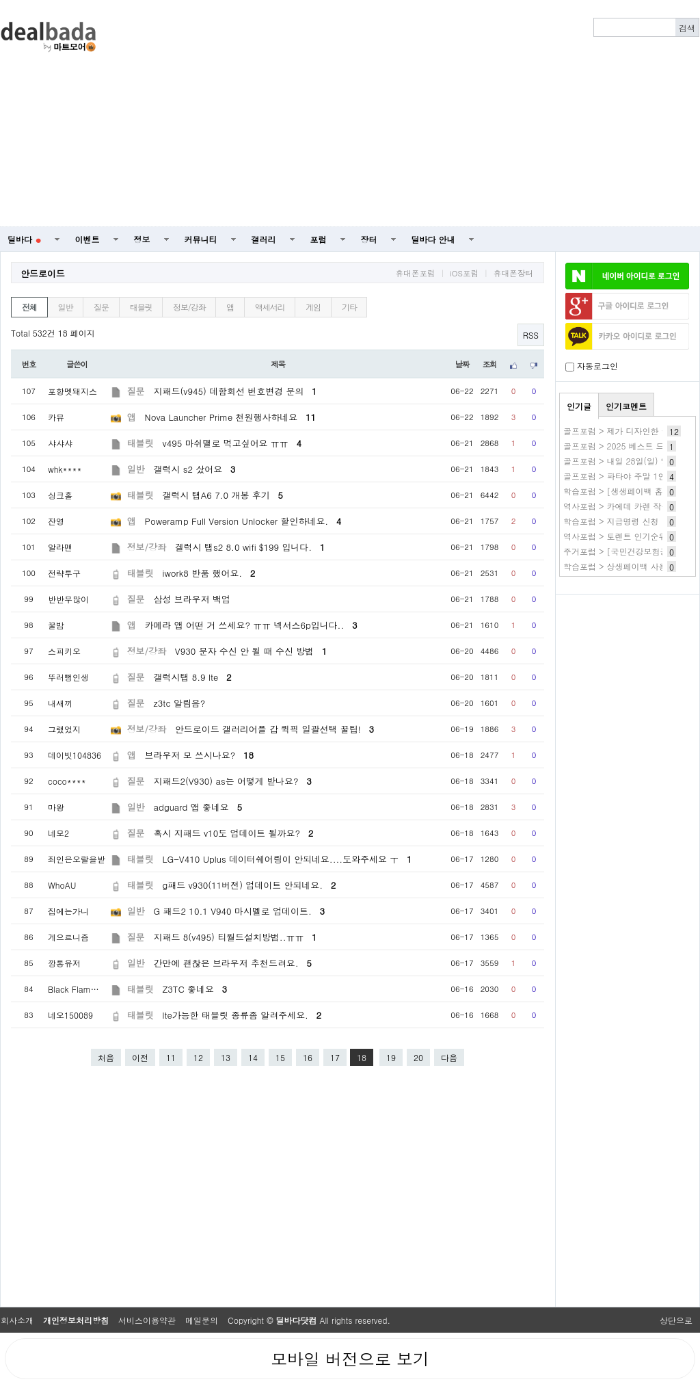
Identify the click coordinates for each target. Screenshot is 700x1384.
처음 (106, 1057)
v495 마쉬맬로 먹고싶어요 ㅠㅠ (232, 442)
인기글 (579, 406)
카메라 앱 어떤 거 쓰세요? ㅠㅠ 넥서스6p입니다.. (251, 624)
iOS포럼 (464, 272)
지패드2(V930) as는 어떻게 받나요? (233, 780)
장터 (369, 239)
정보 (142, 239)
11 (171, 1057)
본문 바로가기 (0, 0)
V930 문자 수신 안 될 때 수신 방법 (251, 650)
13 (225, 1057)
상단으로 (676, 1320)
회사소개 (17, 1320)
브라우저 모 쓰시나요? (199, 754)
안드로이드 (43, 273)
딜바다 (24, 239)
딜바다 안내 (433, 239)
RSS (531, 335)
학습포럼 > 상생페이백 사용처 (619, 566)
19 (391, 1057)
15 (280, 1057)
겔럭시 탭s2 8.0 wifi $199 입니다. (250, 546)
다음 (449, 1057)
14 (253, 1057)
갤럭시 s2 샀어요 (195, 468)
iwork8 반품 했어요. (209, 572)
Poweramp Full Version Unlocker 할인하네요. (243, 520)
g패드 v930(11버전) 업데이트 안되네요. (249, 884)
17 (335, 1057)
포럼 (318, 239)
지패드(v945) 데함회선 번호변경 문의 (235, 390)
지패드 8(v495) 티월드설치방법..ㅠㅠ (235, 936)
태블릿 (141, 307)
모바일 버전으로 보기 (350, 1358)
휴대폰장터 (513, 272)
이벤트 (87, 239)
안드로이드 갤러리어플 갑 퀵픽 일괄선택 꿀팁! (274, 728)
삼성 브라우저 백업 (192, 598)
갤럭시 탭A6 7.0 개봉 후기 (223, 494)
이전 (140, 1057)
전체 (29, 307)
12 (198, 1057)
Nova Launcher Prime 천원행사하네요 (230, 416)
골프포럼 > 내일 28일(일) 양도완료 (628, 461)
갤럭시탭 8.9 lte (193, 676)
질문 (101, 307)
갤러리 (264, 239)
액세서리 (269, 307)
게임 (313, 307)
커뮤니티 (201, 239)
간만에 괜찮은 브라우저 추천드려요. (233, 962)
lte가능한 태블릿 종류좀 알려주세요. (242, 1014)
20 (418, 1057)
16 (307, 1057)
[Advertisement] (453, 113)
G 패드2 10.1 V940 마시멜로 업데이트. (239, 910)
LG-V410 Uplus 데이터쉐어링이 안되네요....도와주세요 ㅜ (287, 858)
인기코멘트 (626, 406)
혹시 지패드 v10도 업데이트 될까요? (234, 832)
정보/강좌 (189, 307)
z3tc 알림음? (180, 702)
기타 (349, 307)
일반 (65, 307)
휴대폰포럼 (415, 272)
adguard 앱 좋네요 (198, 806)
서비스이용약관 (147, 1320)
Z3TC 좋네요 (195, 988)
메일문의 (201, 1320)
